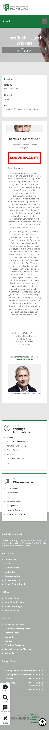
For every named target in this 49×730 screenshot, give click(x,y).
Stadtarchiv (10, 572)
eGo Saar (9, 641)
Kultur (9, 497)
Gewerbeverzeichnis (15, 459)
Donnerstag (10, 683)
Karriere (10, 463)
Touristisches (12, 493)
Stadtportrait (12, 505)
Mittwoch (9, 678)
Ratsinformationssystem (17, 441)
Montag (8, 670)
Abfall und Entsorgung (16, 446)
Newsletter (34, 722)
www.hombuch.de (24, 359)
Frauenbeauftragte (13, 606)
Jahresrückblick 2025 (16, 514)
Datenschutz (35, 714)
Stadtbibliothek (12, 567)
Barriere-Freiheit (12, 610)
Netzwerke (9, 653)
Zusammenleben (14, 488)
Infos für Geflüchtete (14, 602)
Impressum (35, 717)
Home (23, 48)
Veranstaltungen (14, 501)
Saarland (9, 637)
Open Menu (44, 21)
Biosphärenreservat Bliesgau (18, 649)
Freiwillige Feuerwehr (15, 645)
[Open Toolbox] (42, 722)
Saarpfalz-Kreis (12, 633)
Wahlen (10, 437)
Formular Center (14, 510)
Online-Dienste (13, 450)
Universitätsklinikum (14, 624)
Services (10, 454)
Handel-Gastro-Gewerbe (16, 584)
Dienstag (9, 674)
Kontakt (33, 719)
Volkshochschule (12, 576)
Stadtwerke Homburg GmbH (18, 628)
